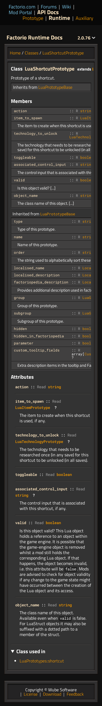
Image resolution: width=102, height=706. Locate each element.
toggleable (25, 157)
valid (19, 180)
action (20, 110)
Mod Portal (20, 12)
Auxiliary (84, 18)
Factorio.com (22, 6)
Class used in (30, 651)
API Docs (48, 12)
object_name (26, 195)
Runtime (59, 17)
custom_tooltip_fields (37, 350)
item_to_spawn (28, 117)
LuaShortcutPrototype (63, 53)
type (18, 221)
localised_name (29, 267)
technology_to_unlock (35, 133)
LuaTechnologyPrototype (39, 441)
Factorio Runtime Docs (35, 37)
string (86, 110)
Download (52, 694)
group (19, 297)
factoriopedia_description (41, 282)
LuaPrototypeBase (55, 87)
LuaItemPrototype (32, 407)
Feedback (75, 694)
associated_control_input (40, 164)
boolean (87, 157)
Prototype (33, 18)
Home (15, 53)
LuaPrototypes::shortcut (42, 661)
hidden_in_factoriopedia (39, 336)
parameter (23, 343)
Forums (49, 6)
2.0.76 (86, 38)
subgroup (22, 313)
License (31, 694)
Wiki (66, 6)
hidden (20, 328)
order (19, 252)
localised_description (37, 275)
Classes (31, 53)
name (18, 236)
